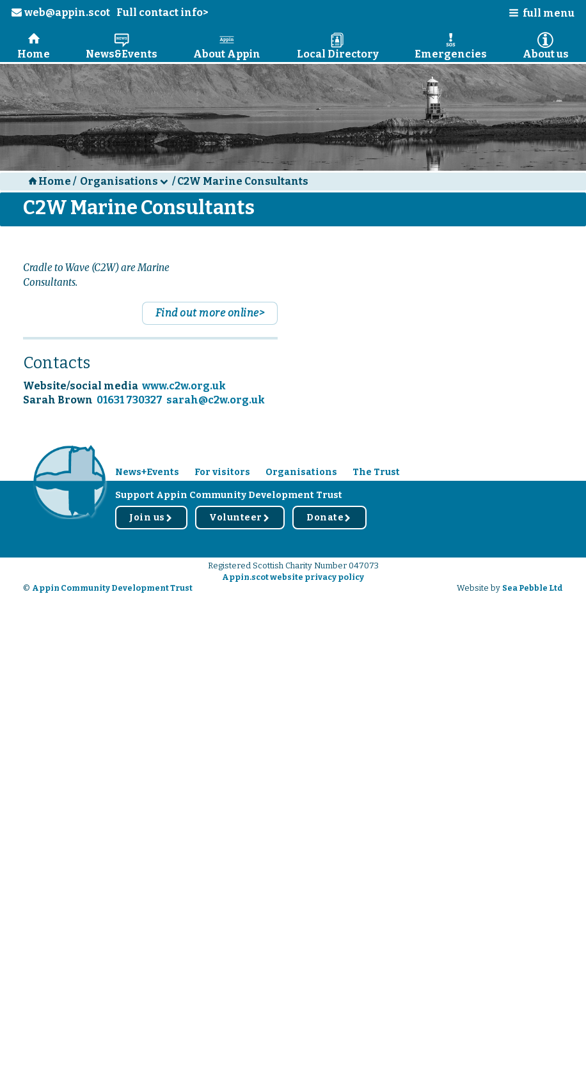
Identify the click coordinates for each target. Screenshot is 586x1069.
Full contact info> (162, 12)
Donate (329, 517)
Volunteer (240, 517)
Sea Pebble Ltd (532, 588)
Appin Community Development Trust (112, 588)
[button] (537, 15)
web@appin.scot (61, 12)
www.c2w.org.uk (184, 386)
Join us (151, 517)
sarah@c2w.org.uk (215, 400)
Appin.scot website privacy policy (293, 577)
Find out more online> (210, 313)
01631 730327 (129, 400)
